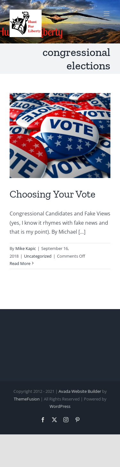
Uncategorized (38, 256)
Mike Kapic (25, 248)
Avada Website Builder (80, 391)
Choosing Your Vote (52, 194)
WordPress (60, 406)
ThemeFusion (27, 399)
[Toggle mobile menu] (107, 13)
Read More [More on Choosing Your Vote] (20, 263)
